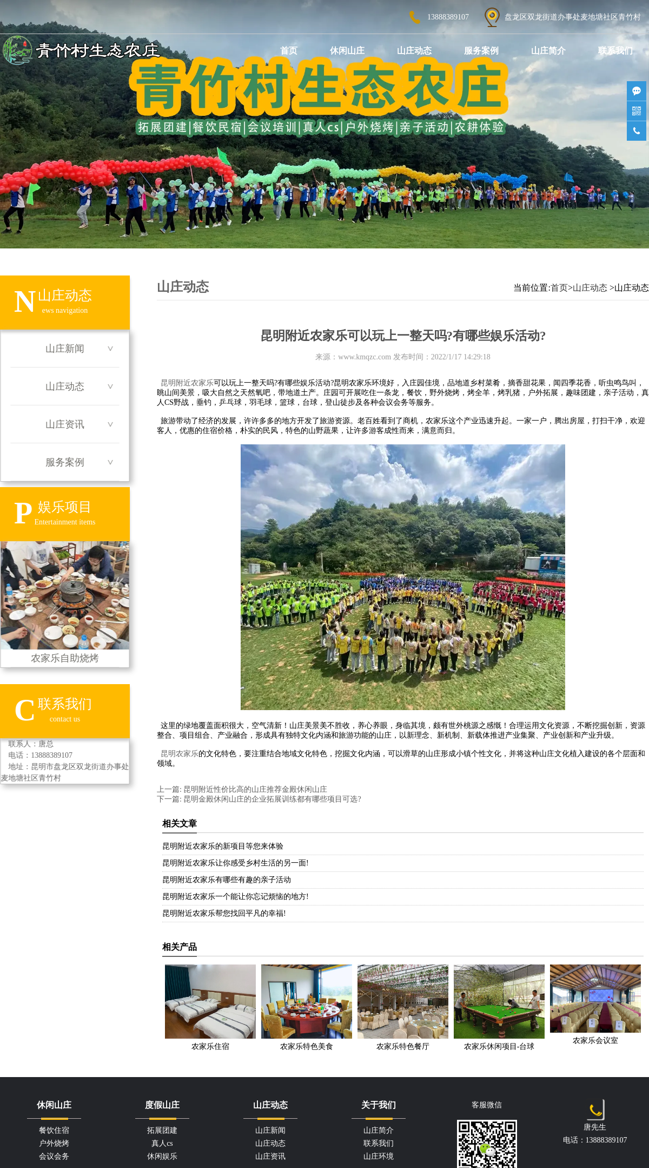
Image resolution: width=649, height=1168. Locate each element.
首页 (288, 50)
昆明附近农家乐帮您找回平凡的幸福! (224, 913)
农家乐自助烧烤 (65, 602)
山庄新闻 (64, 348)
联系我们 (615, 50)
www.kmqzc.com (364, 357)
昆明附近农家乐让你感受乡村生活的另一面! (235, 863)
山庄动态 (414, 50)
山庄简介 (548, 50)
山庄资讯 (64, 424)
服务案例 (481, 50)
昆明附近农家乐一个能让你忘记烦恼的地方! (235, 897)
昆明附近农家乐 (187, 383)
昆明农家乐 (179, 754)
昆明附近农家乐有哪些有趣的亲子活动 (226, 880)
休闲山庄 (347, 50)
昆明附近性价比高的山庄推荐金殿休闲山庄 (255, 789)
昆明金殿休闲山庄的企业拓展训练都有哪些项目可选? (271, 799)
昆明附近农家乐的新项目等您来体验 (222, 846)
